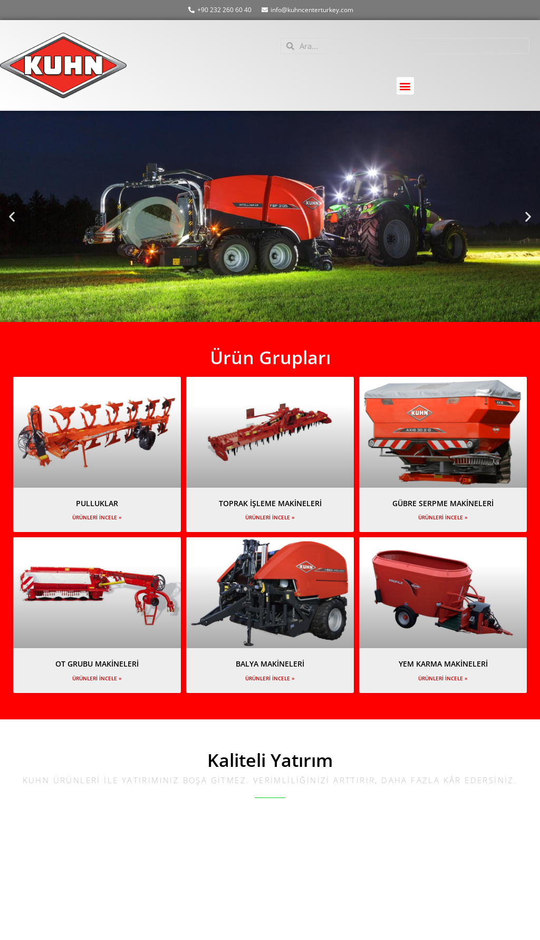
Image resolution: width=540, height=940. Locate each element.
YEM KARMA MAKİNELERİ (443, 664)
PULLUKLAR (97, 503)
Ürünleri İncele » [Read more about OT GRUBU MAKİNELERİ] (97, 678)
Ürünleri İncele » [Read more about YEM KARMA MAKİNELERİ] (443, 678)
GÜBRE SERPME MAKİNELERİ (443, 503)
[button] (405, 85)
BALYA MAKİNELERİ (270, 664)
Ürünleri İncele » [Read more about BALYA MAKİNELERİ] (270, 678)
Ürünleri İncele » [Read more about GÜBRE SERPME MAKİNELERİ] (443, 517)
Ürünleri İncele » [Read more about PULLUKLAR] (97, 517)
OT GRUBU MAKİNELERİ (97, 664)
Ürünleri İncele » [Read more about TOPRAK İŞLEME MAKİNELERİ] (270, 517)
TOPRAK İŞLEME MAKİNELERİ (270, 503)
